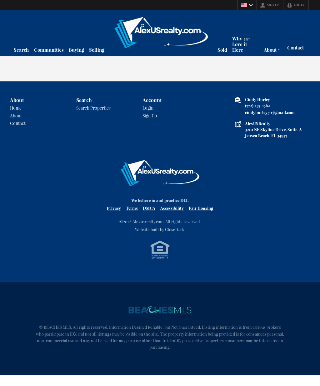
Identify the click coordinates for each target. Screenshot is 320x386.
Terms (132, 217)
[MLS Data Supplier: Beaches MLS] (160, 320)
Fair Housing (201, 217)
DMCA (149, 217)
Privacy (114, 217)
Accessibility (172, 217)
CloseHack (174, 238)
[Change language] (247, 5)
